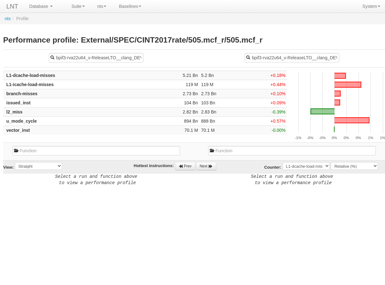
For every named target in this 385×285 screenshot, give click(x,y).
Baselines (130, 6)
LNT (12, 6)
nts (102, 6)
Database (41, 6)
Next (206, 166)
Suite (78, 6)
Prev (185, 166)
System (371, 6)
